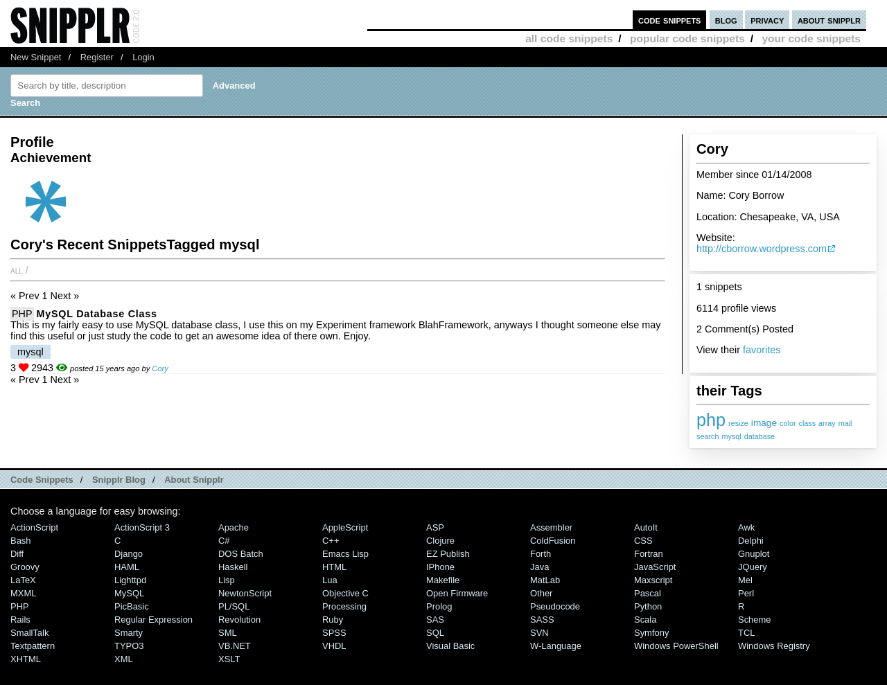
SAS (435, 619)
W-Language (555, 646)
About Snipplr (194, 479)
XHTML (25, 659)
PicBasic (131, 606)
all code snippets (569, 38)
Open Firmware (457, 593)
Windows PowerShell (676, 646)
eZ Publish (448, 554)
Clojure (440, 540)
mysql (731, 436)
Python (648, 606)
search (707, 436)
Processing (344, 606)
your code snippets (811, 38)
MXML (23, 593)
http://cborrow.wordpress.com (761, 248)
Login (143, 57)
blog (726, 20)
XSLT (229, 659)
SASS (542, 619)
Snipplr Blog (119, 479)
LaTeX (23, 580)
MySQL (129, 593)
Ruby (332, 619)
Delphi (751, 540)
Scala (645, 619)
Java (539, 567)
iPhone (440, 567)
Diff (17, 554)
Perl (746, 593)
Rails (20, 619)
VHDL (334, 646)
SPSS (334, 633)
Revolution (239, 619)
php (711, 419)
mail (845, 423)
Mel (745, 580)
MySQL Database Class (97, 313)
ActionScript (34, 527)
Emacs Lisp (345, 554)
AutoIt (646, 527)
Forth (540, 554)
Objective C (345, 593)
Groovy (24, 567)
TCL (746, 633)
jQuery (752, 567)
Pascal (647, 593)
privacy (767, 20)
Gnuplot (753, 554)
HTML (334, 567)
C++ (330, 540)
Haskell (232, 567)
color (788, 423)
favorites (761, 349)
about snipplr (829, 20)
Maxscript (653, 580)
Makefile (442, 580)
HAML (126, 567)
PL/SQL (233, 606)
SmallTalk (29, 633)
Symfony (651, 633)
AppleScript (345, 527)
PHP (22, 313)
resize (738, 423)
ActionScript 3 (142, 527)
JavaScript (655, 567)
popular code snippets (687, 38)
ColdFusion (553, 540)
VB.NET (234, 646)
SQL (435, 633)
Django (128, 554)
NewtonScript (245, 593)
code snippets (669, 20)
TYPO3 (128, 646)
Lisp (226, 580)
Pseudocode (555, 606)
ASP (435, 527)
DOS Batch (240, 554)
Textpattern (32, 646)
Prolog (439, 606)
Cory (160, 368)
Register (97, 57)
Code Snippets (41, 479)
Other (541, 593)
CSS (643, 540)
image (764, 423)
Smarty (128, 633)
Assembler (551, 527)
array (827, 423)
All (16, 270)
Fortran (648, 554)
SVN (539, 633)
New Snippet (35, 57)
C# (224, 540)
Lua (329, 580)
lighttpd (130, 580)
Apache (233, 527)
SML (227, 633)
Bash (20, 540)
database (759, 436)
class (807, 423)
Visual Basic (450, 646)
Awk (746, 527)
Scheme (754, 619)
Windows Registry (774, 646)
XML (123, 659)
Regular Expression (153, 619)
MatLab (545, 580)
